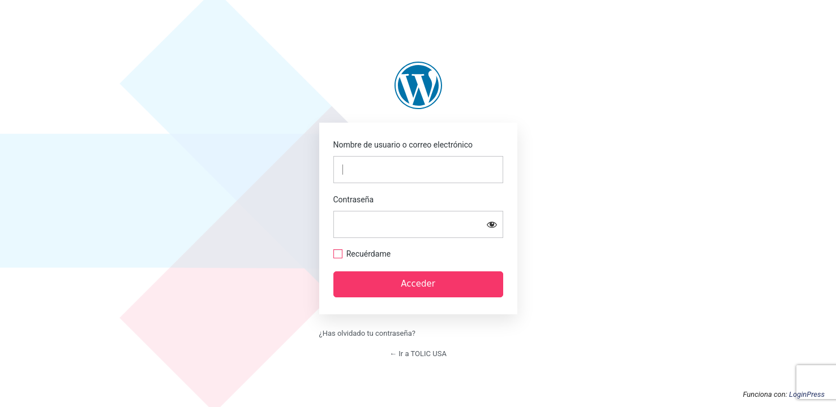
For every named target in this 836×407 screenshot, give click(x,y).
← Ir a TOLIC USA (418, 353)
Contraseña (353, 199)
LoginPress (807, 394)
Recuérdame (368, 253)
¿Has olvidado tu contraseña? (367, 333)
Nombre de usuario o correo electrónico (403, 144)
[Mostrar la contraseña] (492, 224)
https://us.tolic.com (418, 85)
